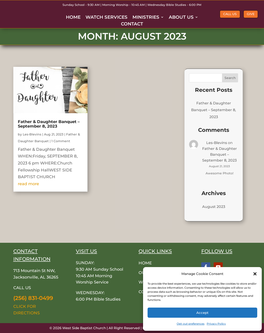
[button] (255, 274)
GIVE (251, 14)
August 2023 (213, 207)
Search (230, 78)
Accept (202, 312)
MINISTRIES (145, 18)
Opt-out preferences (190, 323)
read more (28, 183)
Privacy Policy (216, 323)
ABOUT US (181, 18)
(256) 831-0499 (33, 298)
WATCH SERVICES (106, 18)
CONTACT (132, 24)
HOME (73, 18)
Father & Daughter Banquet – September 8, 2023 (49, 124)
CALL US (230, 14)
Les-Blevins (32, 134)
